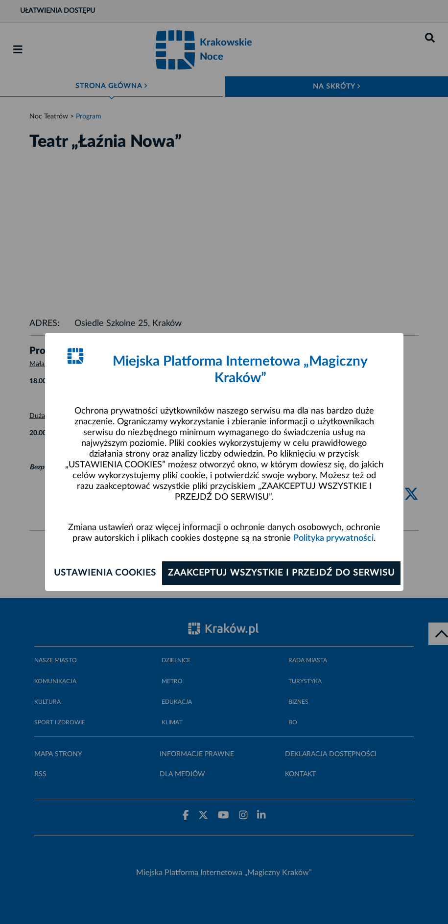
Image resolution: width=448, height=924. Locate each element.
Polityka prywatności (333, 538)
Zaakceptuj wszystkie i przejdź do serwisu (281, 573)
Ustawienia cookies (105, 573)
